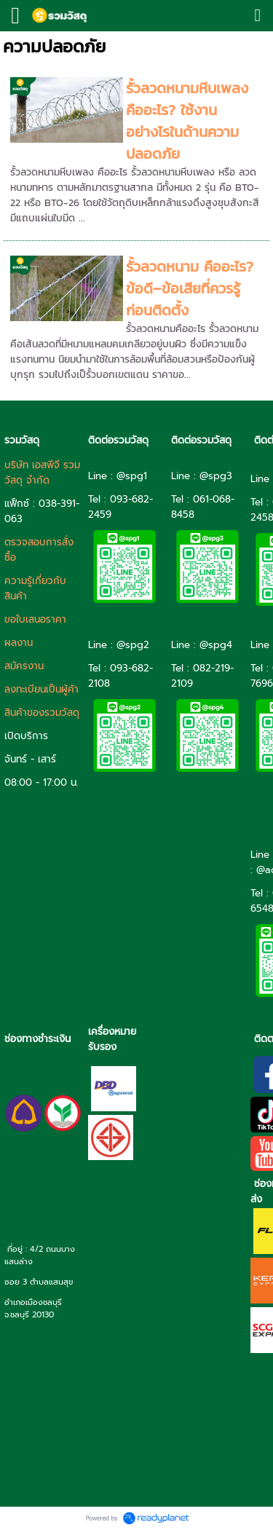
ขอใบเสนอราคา (35, 619)
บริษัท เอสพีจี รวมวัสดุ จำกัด (42, 472)
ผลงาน (18, 642)
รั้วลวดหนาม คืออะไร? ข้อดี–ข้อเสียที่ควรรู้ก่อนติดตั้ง (189, 288)
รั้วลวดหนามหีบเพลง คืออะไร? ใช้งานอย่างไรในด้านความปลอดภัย (187, 121)
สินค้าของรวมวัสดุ (41, 712)
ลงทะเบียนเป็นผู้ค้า (41, 689)
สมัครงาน (24, 666)
